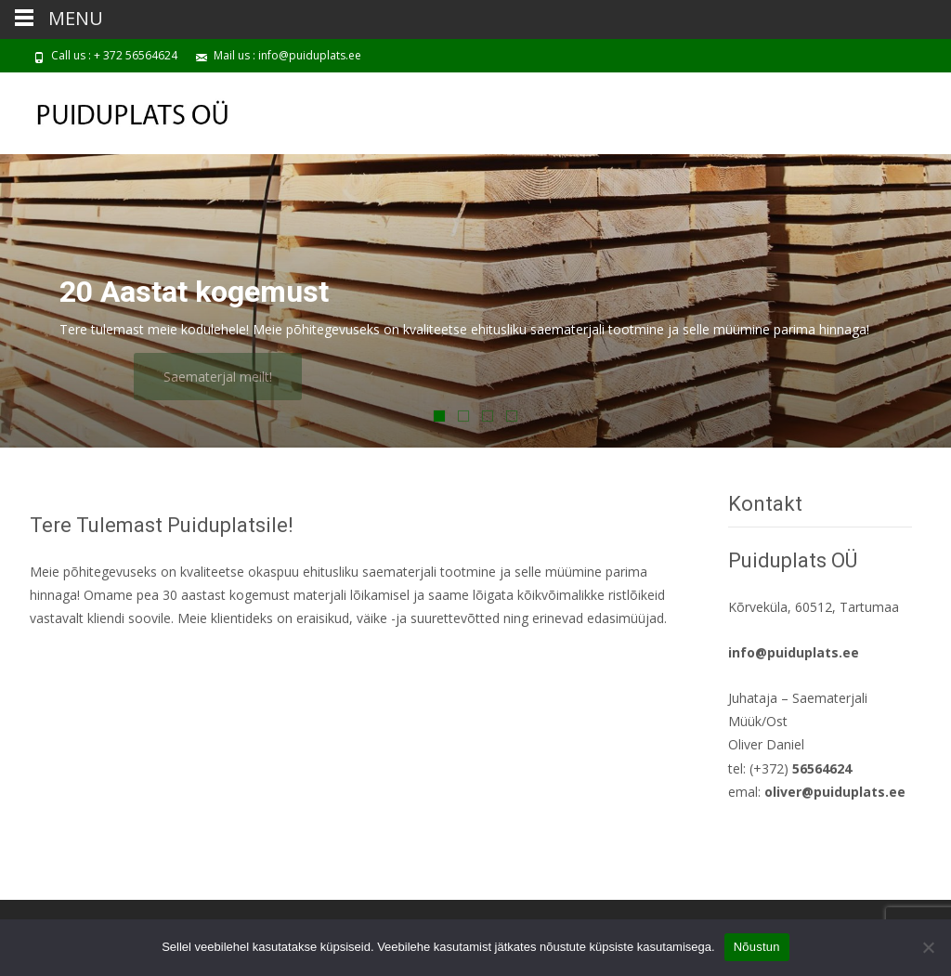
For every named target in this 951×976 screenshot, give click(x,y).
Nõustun (757, 947)
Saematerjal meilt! (243, 376)
